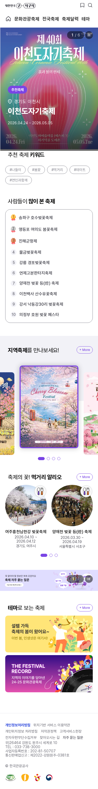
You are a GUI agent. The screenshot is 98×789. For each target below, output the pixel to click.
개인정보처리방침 (17, 725)
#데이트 (79, 170)
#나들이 (15, 170)
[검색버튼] (90, 5)
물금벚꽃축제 (30, 252)
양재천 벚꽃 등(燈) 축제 (39, 283)
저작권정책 (48, 731)
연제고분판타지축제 (35, 273)
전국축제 (50, 19)
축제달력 (70, 19)
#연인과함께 (18, 180)
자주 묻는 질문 (73, 737)
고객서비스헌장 (71, 731)
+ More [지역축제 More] (84, 350)
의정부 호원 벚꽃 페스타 (39, 314)
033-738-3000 (27, 747)
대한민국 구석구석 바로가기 (20, 5)
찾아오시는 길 (50, 737)
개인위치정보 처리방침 (21, 731)
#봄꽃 (36, 170)
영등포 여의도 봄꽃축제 (38, 229)
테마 (86, 19)
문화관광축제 (26, 19)
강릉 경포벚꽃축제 (34, 262)
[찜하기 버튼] (82, 5)
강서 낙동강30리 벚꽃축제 (41, 304)
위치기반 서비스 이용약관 (51, 725)
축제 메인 (8, 19)
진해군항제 (28, 241)
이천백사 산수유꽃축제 (38, 293)
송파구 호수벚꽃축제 (36, 217)
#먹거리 (57, 170)
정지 (89, 35)
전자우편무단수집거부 (21, 737)
